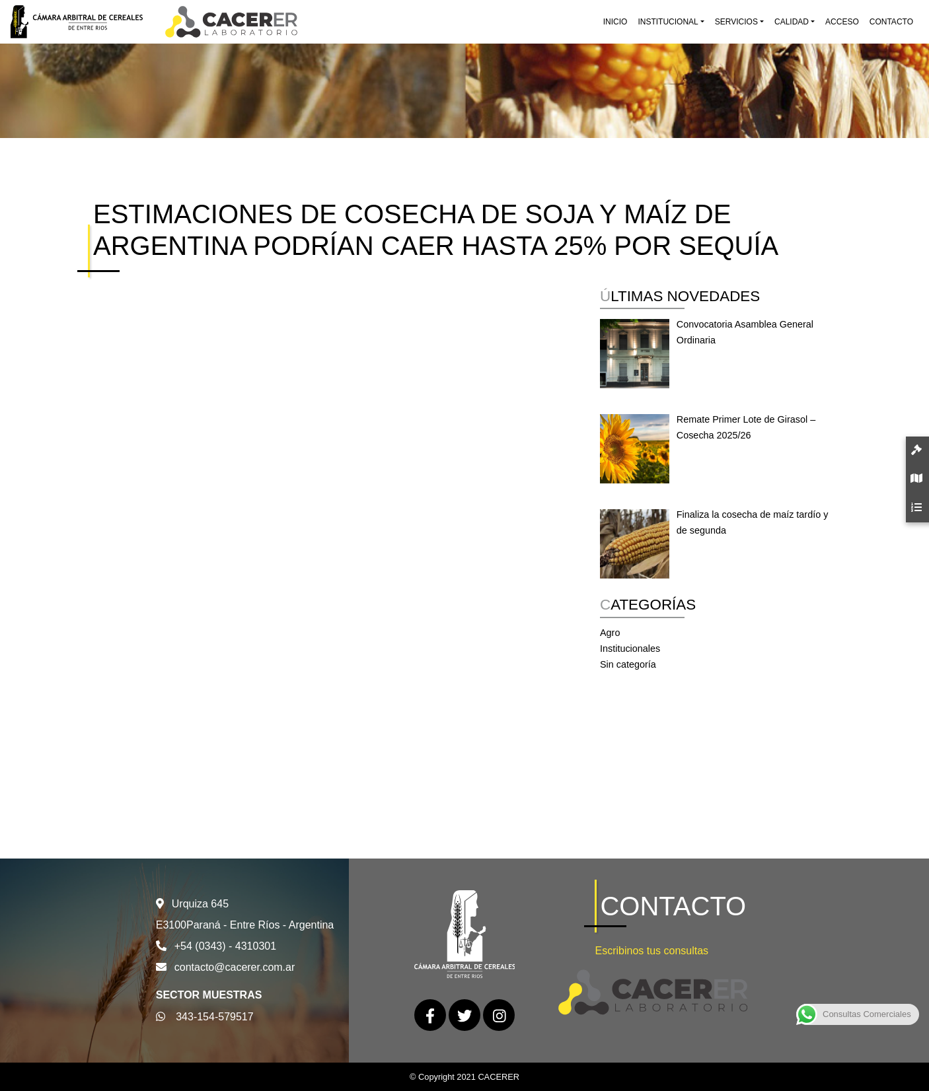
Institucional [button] (668, 21)
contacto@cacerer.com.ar (234, 967)
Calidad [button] (791, 21)
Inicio (615, 21)
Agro (610, 632)
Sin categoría (628, 664)
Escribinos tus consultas (651, 950)
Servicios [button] (736, 21)
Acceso (842, 21)
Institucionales (630, 648)
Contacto (891, 21)
